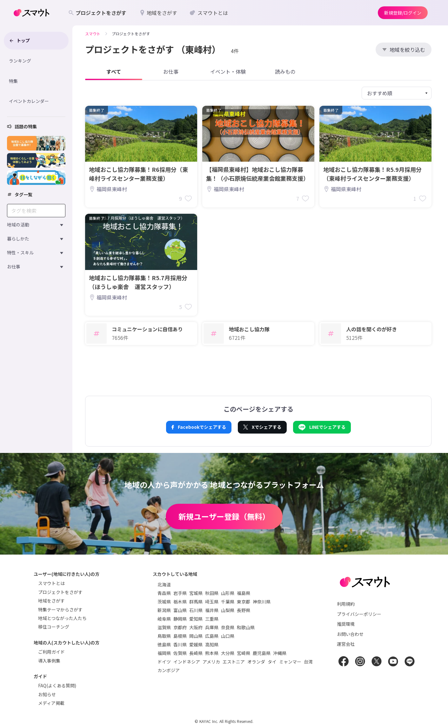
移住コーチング (53, 627)
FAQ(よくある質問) (57, 685)
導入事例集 (49, 660)
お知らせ (47, 694)
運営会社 (346, 644)
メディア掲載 (51, 703)
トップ (19, 40)
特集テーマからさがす (60, 609)
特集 (13, 81)
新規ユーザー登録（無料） (224, 516)
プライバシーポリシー (359, 614)
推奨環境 (346, 624)
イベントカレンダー (29, 101)
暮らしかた (18, 238)
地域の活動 (18, 224)
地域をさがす (51, 600)
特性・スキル (20, 252)
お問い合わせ (350, 634)
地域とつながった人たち (62, 618)
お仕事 (13, 266)
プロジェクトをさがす (60, 592)
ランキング (20, 60)
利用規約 (346, 604)
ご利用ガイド (51, 652)
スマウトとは (51, 583)
